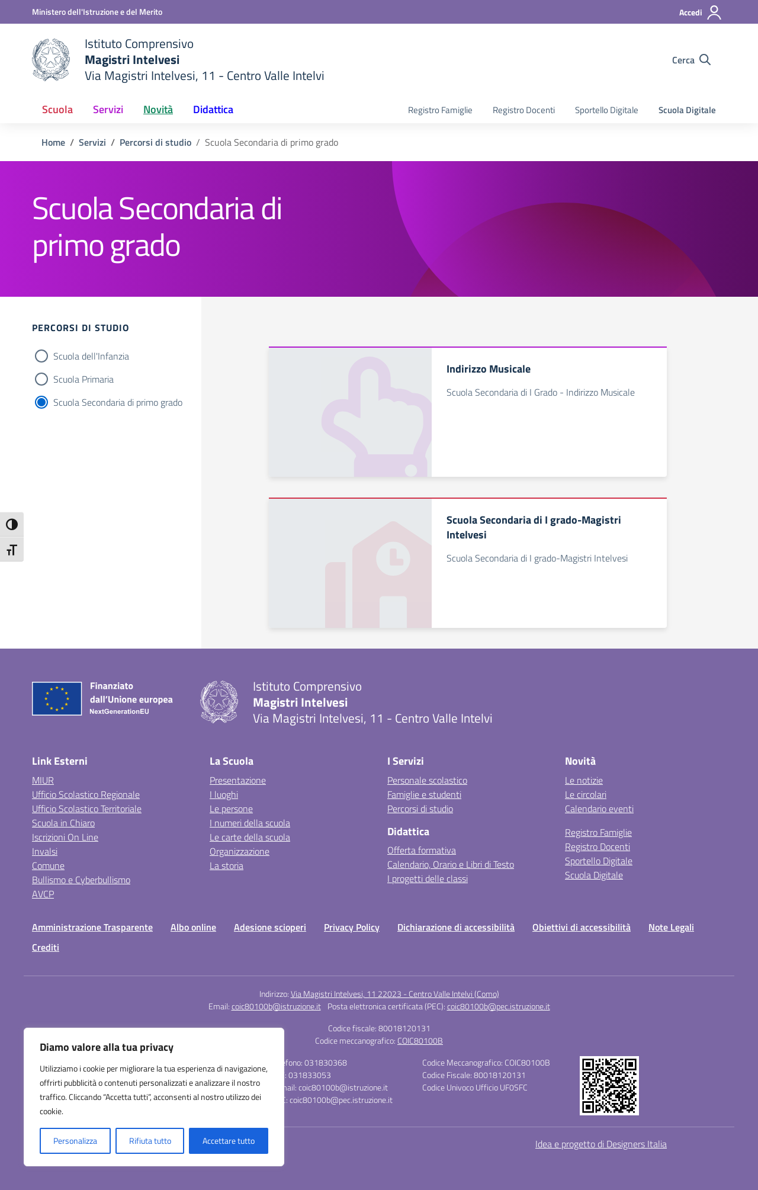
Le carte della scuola (250, 837)
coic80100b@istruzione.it (276, 1006)
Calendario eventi (599, 808)
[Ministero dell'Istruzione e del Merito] (97, 11)
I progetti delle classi (427, 878)
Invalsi (44, 851)
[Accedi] (701, 12)
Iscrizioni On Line (65, 837)
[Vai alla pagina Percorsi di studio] (155, 142)
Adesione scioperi (270, 927)
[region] (154, 1097)
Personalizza (75, 1140)
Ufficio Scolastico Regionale (86, 794)
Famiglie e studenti (424, 794)
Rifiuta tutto (150, 1140)
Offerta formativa (421, 850)
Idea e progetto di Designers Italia (601, 1144)
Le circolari (585, 794)
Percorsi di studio (420, 808)
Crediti (45, 947)
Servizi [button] (108, 109)
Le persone (231, 808)
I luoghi (224, 794)
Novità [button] (158, 109)
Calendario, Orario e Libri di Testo (450, 864)
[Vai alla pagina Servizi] (92, 142)
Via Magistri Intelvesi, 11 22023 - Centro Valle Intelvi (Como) (395, 993)
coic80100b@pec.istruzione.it (498, 1006)
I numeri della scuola (250, 823)
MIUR (43, 780)
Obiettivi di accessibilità (581, 927)
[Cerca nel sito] (691, 60)
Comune (48, 865)
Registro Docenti (524, 110)
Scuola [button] (57, 109)
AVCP (43, 894)
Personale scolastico (427, 780)
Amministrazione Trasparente (92, 927)
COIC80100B (420, 1040)
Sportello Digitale (606, 110)
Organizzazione (239, 851)
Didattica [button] (213, 109)
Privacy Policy (352, 927)
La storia (226, 865)
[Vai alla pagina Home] (53, 142)
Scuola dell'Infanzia (91, 356)
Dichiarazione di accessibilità (456, 927)
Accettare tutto (229, 1140)
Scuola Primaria (83, 379)
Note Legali (671, 927)
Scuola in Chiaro (63, 823)
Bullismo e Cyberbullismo (81, 880)
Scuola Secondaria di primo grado (117, 402)
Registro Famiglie (440, 110)
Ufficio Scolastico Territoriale (87, 808)
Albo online (193, 927)
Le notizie (584, 780)
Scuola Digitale (687, 110)
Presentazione (238, 780)
